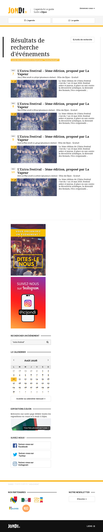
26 (25, 387)
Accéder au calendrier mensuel (30, 399)
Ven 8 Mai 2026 (24, 110)
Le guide (73, 20)
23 (48, 383)
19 (25, 383)
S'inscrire (82, 499)
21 (37, 383)
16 (48, 379)
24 (14, 387)
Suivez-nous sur (31, 445)
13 (31, 379)
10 (14, 379)
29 (25, 371)
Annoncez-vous (87, 8)
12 (25, 379)
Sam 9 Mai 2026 (24, 143)
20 (31, 383)
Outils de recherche (82, 40)
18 (20, 383)
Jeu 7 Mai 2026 (24, 77)
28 (20, 371)
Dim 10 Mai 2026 (25, 176)
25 (20, 387)
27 (14, 371)
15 (43, 379)
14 (37, 379)
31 (37, 371)
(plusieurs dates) (47, 77)
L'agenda (29, 20)
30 (31, 371)
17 (14, 383)
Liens (91, 526)
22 (43, 383)
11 (20, 379)
